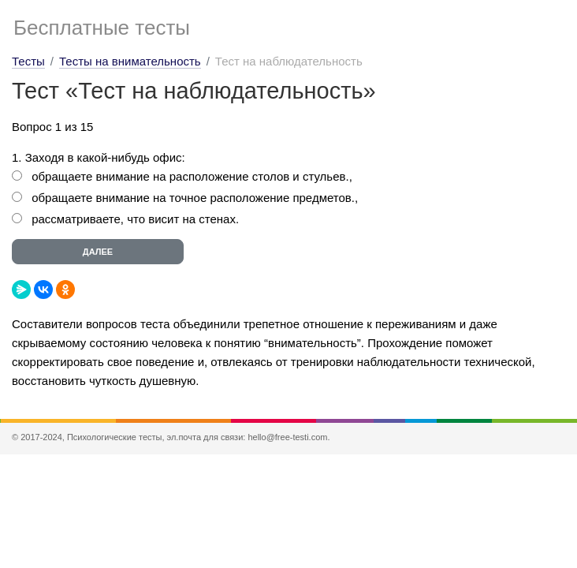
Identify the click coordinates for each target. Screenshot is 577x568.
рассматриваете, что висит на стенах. (135, 219)
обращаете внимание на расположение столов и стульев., (192, 176)
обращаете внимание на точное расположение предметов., (195, 197)
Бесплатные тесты (101, 27)
